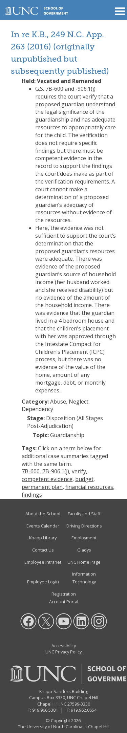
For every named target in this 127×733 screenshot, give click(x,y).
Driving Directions (84, 526)
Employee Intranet (42, 562)
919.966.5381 (45, 710)
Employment (84, 538)
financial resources (89, 487)
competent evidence (47, 479)
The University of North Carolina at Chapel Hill (63, 727)
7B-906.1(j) (55, 471)
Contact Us (43, 550)
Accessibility (63, 646)
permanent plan (42, 487)
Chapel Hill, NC (51, 704)
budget (84, 479)
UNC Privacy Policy (63, 652)
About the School (42, 514)
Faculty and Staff (84, 514)
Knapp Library (43, 538)
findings (32, 494)
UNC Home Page (84, 562)
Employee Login (43, 582)
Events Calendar (42, 526)
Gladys (84, 550)
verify (79, 471)
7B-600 (31, 471)
